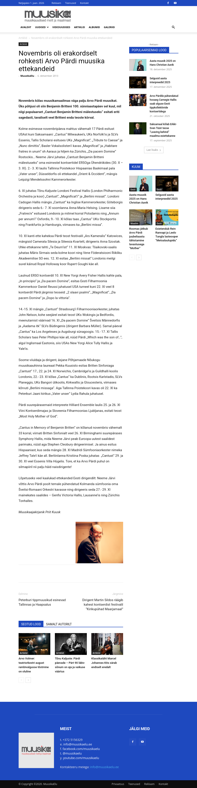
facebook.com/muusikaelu (81, 749)
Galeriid (109, 27)
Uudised (42, 27)
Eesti (132, 189)
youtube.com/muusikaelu (81, 758)
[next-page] (28, 680)
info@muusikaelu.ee (77, 744)
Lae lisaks (153, 150)
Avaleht (26, 27)
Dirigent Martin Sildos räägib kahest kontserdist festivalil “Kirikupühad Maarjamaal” (102, 604)
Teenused (70, 3)
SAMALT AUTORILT (58, 624)
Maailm (134, 223)
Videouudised (61, 27)
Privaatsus (118, 784)
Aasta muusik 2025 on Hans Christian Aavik (138, 198)
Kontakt (84, 3)
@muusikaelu (72, 753)
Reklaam (56, 3)
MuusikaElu (27, 75)
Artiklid (79, 27)
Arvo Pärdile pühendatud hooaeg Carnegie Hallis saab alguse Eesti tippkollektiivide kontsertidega (164, 103)
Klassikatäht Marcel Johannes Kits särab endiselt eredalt (104, 663)
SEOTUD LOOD (31, 624)
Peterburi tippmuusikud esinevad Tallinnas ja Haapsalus (42, 602)
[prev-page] (21, 680)
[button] (173, 27)
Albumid (94, 27)
